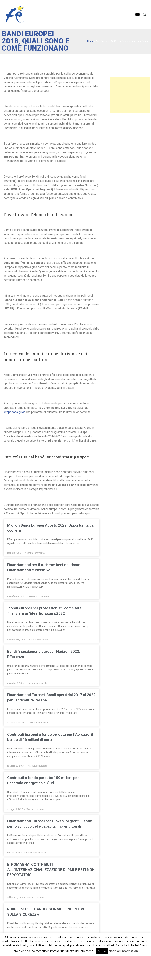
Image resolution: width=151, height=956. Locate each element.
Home (90, 41)
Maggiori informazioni (123, 951)
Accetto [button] (102, 951)
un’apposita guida (14, 412)
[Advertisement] (130, 95)
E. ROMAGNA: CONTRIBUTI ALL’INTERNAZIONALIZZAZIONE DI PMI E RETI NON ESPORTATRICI (51, 869)
